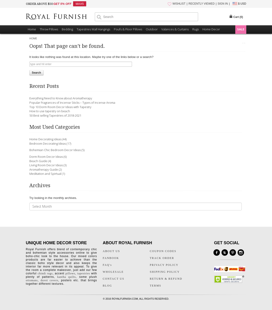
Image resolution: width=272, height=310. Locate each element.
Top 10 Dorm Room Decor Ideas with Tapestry (60, 107)
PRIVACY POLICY (164, 265)
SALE (240, 29)
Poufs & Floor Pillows (128, 29)
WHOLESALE (113, 271)
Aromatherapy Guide (43, 169)
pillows (70, 273)
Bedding (67, 29)
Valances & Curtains (175, 29)
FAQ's (107, 265)
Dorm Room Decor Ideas (46, 157)
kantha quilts (66, 276)
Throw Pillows (49, 29)
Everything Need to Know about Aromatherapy (60, 98)
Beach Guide (38, 161)
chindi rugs (45, 273)
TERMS (155, 285)
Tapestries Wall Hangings (93, 29)
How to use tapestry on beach (49, 111)
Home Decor (211, 29)
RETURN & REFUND (166, 278)
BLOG (107, 285)
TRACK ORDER (162, 258)
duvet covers (49, 280)
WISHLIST (179, 3)
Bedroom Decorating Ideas (47, 143)
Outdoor (152, 29)
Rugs (195, 29)
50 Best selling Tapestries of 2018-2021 (55, 115)
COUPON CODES (163, 251)
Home (32, 29)
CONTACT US (113, 278)
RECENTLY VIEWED (201, 3)
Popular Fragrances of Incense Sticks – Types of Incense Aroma (72, 102)
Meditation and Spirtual (45, 174)
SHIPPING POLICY (165, 271)
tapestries (83, 273)
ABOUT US (111, 251)
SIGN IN (223, 3)
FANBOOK (111, 258)
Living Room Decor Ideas (46, 165)
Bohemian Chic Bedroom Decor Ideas (55, 150)
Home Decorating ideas (45, 139)
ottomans (32, 280)
